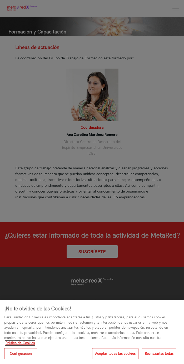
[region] (92, 332)
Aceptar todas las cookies (115, 353)
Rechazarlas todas (159, 353)
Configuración (21, 353)
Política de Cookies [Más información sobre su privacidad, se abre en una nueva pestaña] (20, 343)
